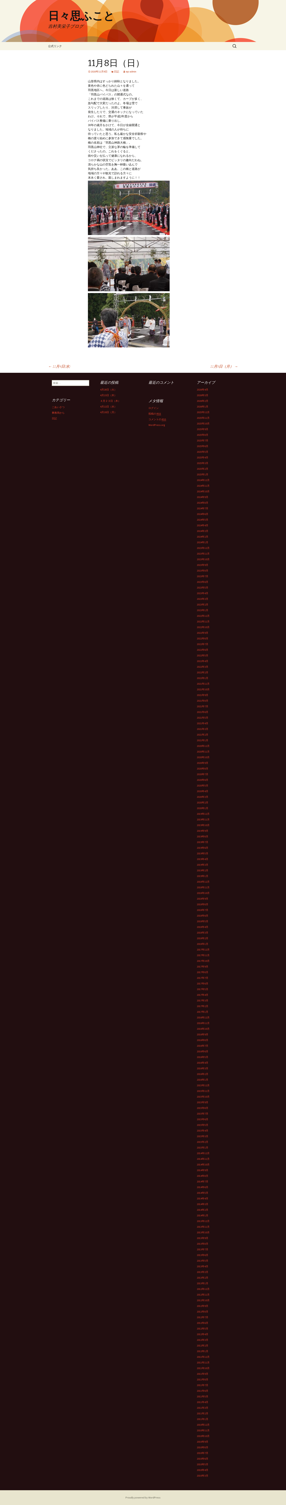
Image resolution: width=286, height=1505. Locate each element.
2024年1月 (202, 542)
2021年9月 (202, 695)
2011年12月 (203, 1356)
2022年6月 (202, 649)
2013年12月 (203, 1221)
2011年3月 (202, 1407)
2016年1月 (202, 1079)
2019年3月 (202, 864)
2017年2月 (202, 1006)
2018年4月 (202, 927)
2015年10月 (203, 1096)
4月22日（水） (108, 406)
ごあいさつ (58, 407)
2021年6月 (202, 712)
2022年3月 (202, 666)
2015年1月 (202, 1147)
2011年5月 (202, 1396)
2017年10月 (203, 961)
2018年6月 (202, 915)
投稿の (154, 413)
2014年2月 (202, 1209)
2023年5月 (202, 587)
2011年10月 (203, 1368)
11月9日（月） (224, 366)
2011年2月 (202, 1413)
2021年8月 (202, 700)
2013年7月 (202, 1249)
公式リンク (55, 46)
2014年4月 (202, 1198)
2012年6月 (202, 1323)
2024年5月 (202, 519)
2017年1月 (202, 1011)
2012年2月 (202, 1345)
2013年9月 (202, 1238)
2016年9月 (202, 1034)
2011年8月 (202, 1379)
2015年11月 (203, 1091)
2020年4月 (202, 791)
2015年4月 (202, 1130)
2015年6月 (202, 1119)
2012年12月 (203, 1289)
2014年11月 (203, 1158)
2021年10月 (203, 689)
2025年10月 (203, 423)
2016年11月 (203, 1023)
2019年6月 (202, 847)
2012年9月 (202, 1306)
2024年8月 (202, 502)
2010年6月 (202, 1458)
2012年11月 (203, 1294)
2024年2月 (202, 536)
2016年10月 (203, 1028)
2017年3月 (202, 1000)
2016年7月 (202, 1045)
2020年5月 (202, 785)
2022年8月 (202, 638)
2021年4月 (202, 723)
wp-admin (131, 71)
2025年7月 (202, 440)
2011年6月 (202, 1390)
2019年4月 (202, 859)
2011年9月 (202, 1373)
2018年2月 (202, 938)
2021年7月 (202, 706)
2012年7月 (202, 1317)
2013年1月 (202, 1283)
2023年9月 (202, 565)
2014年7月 (202, 1181)
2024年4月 (202, 525)
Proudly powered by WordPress (143, 1497)
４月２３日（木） (110, 401)
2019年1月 (202, 876)
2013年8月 (202, 1243)
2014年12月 (203, 1153)
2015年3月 (202, 1136)
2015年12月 (203, 1085)
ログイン (153, 408)
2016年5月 (202, 1057)
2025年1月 (202, 474)
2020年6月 (202, 780)
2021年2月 (202, 734)
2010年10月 (203, 1436)
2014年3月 (202, 1204)
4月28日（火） (108, 389)
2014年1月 (202, 1215)
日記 (116, 71)
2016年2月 (202, 1074)
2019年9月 (202, 830)
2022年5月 (202, 655)
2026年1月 (202, 406)
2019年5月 (202, 853)
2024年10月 (203, 491)
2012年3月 (202, 1340)
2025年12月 (203, 412)
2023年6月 (202, 582)
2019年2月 (202, 870)
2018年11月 (203, 887)
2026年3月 (202, 395)
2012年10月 (203, 1300)
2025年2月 (202, 468)
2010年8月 (202, 1447)
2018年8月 (202, 904)
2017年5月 (202, 989)
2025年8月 (202, 434)
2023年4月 (202, 593)
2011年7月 (202, 1385)
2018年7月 (202, 910)
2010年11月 (203, 1430)
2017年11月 (203, 955)
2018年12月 (203, 881)
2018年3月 (202, 932)
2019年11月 (203, 819)
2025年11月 (203, 417)
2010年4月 (202, 1470)
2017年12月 (203, 949)
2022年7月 (202, 644)
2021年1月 (202, 740)
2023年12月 (203, 548)
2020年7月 (202, 774)
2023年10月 (203, 559)
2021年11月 (203, 683)
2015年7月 (202, 1113)
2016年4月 (202, 1062)
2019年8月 (202, 836)
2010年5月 (202, 1464)
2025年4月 (202, 457)
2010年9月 (202, 1441)
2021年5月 (202, 717)
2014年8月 (202, 1175)
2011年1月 (202, 1419)
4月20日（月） (108, 412)
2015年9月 (202, 1102)
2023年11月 (203, 553)
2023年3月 (202, 599)
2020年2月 (202, 802)
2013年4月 (202, 1266)
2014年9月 (202, 1170)
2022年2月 (202, 672)
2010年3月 (202, 1475)
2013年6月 (202, 1255)
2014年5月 (202, 1192)
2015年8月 (202, 1108)
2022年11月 (203, 621)
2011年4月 (202, 1402)
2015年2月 (202, 1142)
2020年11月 (203, 751)
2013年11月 (203, 1226)
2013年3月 (202, 1272)
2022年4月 (202, 661)
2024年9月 (202, 497)
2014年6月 (202, 1187)
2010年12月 (203, 1424)
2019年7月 (202, 842)
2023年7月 (202, 576)
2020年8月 (202, 768)
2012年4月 (202, 1334)
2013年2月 (202, 1277)
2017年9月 (202, 966)
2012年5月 (202, 1328)
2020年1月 (202, 808)
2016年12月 (203, 1017)
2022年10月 (203, 627)
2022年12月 (203, 615)
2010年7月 (202, 1453)
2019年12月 (203, 813)
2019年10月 (203, 825)
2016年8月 (202, 1040)
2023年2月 (202, 604)
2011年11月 (203, 1362)
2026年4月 (202, 389)
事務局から (58, 412)
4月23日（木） (108, 395)
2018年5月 (202, 921)
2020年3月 (202, 796)
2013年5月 (202, 1260)
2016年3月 (202, 1068)
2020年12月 (203, 746)
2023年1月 (202, 610)
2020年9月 (202, 763)
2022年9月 (202, 632)
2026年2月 (202, 401)
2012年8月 (202, 1311)
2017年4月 (202, 994)
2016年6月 (202, 1051)
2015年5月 (202, 1125)
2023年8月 (202, 570)
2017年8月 (202, 972)
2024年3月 (202, 531)
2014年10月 (203, 1164)
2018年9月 (202, 898)
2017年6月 (202, 983)
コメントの (157, 419)
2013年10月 (203, 1232)
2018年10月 (203, 893)
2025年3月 (202, 463)
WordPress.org (156, 425)
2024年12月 (203, 480)
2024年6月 (202, 514)
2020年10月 (203, 757)
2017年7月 (202, 977)
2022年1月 (202, 678)
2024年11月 (203, 485)
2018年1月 (202, 944)
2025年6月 (202, 446)
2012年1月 (202, 1351)
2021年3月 (202, 729)
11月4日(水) (59, 366)
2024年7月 (202, 508)
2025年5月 (202, 451)
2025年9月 (202, 429)
